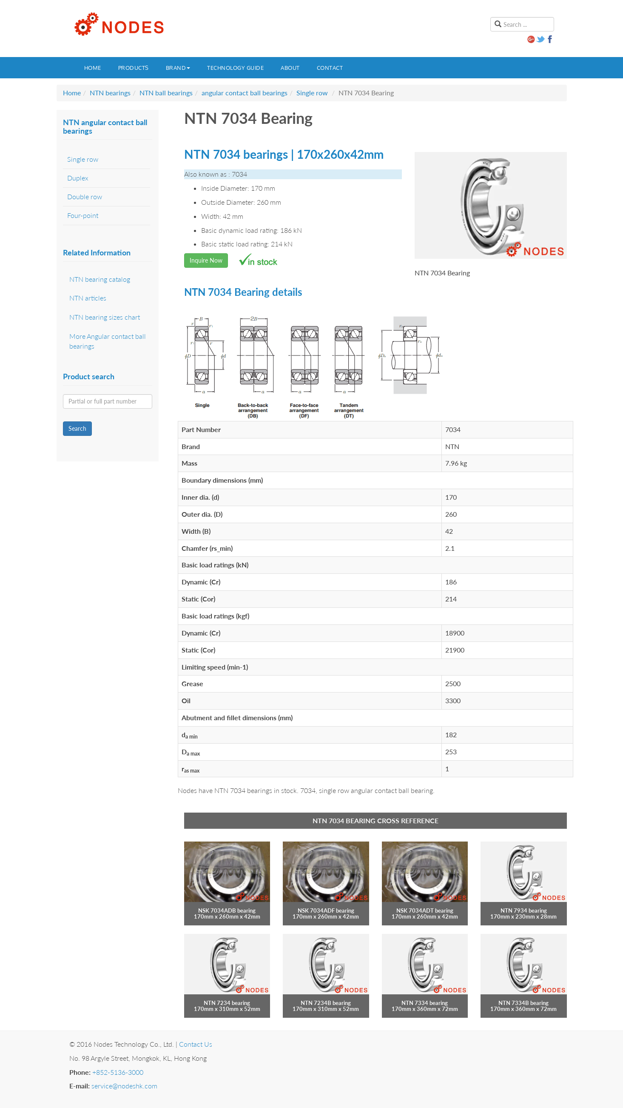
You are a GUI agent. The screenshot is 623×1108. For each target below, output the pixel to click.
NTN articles (87, 298)
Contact (330, 67)
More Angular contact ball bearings (107, 341)
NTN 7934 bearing (524, 910)
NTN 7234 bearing (227, 1002)
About (290, 67)
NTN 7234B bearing (326, 1002)
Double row (84, 196)
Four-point (82, 215)
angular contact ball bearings (244, 93)
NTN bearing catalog (99, 279)
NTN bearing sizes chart (104, 317)
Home (92, 67)
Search (77, 428)
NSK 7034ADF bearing (326, 910)
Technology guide (235, 67)
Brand (178, 67)
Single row (312, 93)
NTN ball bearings (166, 93)
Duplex (77, 178)
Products (133, 67)
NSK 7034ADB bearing (227, 910)
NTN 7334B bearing (523, 1002)
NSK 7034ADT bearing (424, 910)
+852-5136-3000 (117, 1072)
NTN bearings (110, 93)
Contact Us (195, 1044)
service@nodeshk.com (124, 1086)
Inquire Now (206, 260)
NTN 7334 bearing (424, 1002)
